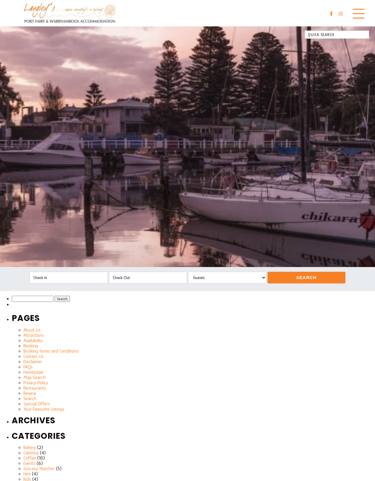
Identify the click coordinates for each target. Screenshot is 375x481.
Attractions (33, 335)
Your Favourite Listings (43, 409)
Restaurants (34, 388)
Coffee (29, 458)
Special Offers (36, 404)
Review (29, 393)
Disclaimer (32, 361)
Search (306, 277)
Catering (31, 452)
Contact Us (33, 356)
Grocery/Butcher (39, 468)
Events (29, 463)
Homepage (33, 372)
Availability (33, 340)
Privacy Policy (35, 382)
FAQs (28, 367)
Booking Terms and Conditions (51, 351)
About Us (32, 330)
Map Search (34, 377)
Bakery (29, 447)
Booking (30, 346)
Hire (27, 474)
